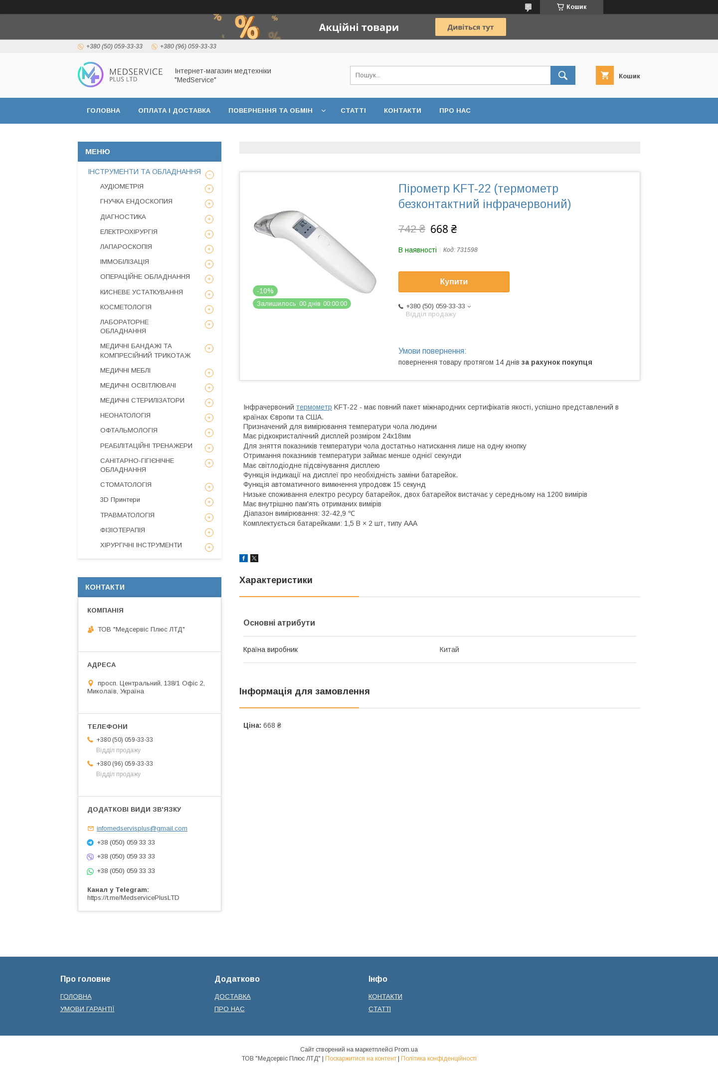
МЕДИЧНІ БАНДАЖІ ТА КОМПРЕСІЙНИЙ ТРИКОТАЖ (145, 350)
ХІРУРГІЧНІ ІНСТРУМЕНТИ (141, 545)
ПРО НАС (455, 110)
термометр (314, 407)
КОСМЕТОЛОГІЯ (126, 307)
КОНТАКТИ (402, 110)
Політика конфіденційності (439, 1058)
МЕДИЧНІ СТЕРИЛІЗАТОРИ (142, 400)
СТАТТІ (353, 110)
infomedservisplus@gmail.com (142, 828)
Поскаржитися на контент (360, 1058)
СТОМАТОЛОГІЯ (126, 484)
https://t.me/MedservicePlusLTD (133, 897)
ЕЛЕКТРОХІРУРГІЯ (129, 231)
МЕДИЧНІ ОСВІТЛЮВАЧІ (138, 385)
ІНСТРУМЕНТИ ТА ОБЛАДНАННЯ (144, 172)
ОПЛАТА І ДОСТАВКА (174, 110)
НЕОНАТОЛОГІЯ (125, 415)
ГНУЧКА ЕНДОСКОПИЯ (136, 201)
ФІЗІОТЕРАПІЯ (122, 530)
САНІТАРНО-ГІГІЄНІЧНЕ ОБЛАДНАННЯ (137, 465)
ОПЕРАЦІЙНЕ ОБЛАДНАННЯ (145, 276)
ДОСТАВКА (232, 996)
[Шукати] (562, 75)
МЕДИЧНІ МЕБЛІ (125, 370)
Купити (454, 281)
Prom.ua (406, 1049)
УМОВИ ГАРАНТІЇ (87, 1009)
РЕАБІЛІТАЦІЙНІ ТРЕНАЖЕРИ (146, 445)
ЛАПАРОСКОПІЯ (126, 246)
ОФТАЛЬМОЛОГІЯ (129, 430)
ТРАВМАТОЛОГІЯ (127, 515)
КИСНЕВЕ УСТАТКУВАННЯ (141, 292)
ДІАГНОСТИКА (123, 216)
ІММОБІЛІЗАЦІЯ (124, 261)
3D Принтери (120, 499)
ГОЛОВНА (103, 110)
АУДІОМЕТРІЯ (122, 186)
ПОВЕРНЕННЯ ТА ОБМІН (270, 110)
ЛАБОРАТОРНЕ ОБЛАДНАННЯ (124, 326)
